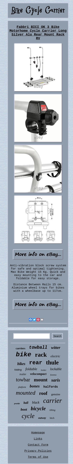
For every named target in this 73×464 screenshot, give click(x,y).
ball (26, 402)
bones (35, 386)
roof (43, 393)
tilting (52, 410)
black (35, 402)
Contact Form (38, 445)
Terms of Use (38, 457)
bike (23, 354)
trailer (23, 374)
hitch (52, 418)
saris (55, 380)
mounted (25, 393)
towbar (23, 380)
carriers (20, 348)
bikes (21, 364)
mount (41, 380)
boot (24, 409)
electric (55, 356)
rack (41, 354)
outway (42, 418)
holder (43, 370)
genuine (55, 394)
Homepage (38, 432)
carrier (52, 400)
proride (17, 403)
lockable (56, 369)
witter (55, 347)
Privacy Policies (37, 451)
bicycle (38, 408)
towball (38, 347)
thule (52, 362)
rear (35, 363)
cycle (28, 416)
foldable (31, 369)
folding (18, 369)
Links (38, 438)
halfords (50, 387)
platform (22, 387)
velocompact (38, 374)
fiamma (53, 375)
